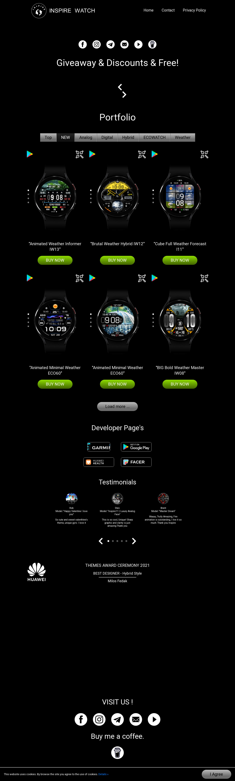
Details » (103, 774)
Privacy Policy (194, 10)
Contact (168, 10)
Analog (85, 137)
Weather (183, 137)
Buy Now (55, 260)
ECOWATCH (155, 137)
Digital (107, 137)
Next (122, 94)
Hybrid (128, 137)
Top (48, 137)
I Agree (216, 774)
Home (148, 10)
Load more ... (117, 406)
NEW (65, 137)
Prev (122, 87)
